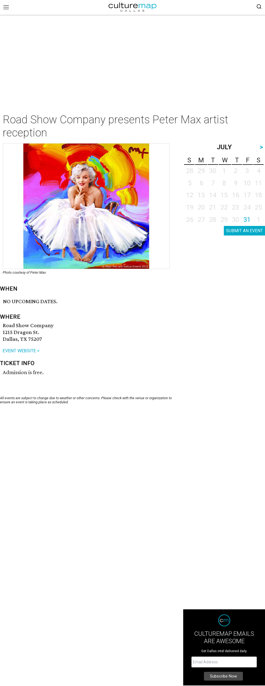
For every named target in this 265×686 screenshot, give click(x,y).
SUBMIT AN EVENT (244, 230)
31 (247, 219)
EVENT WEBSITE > (21, 350)
